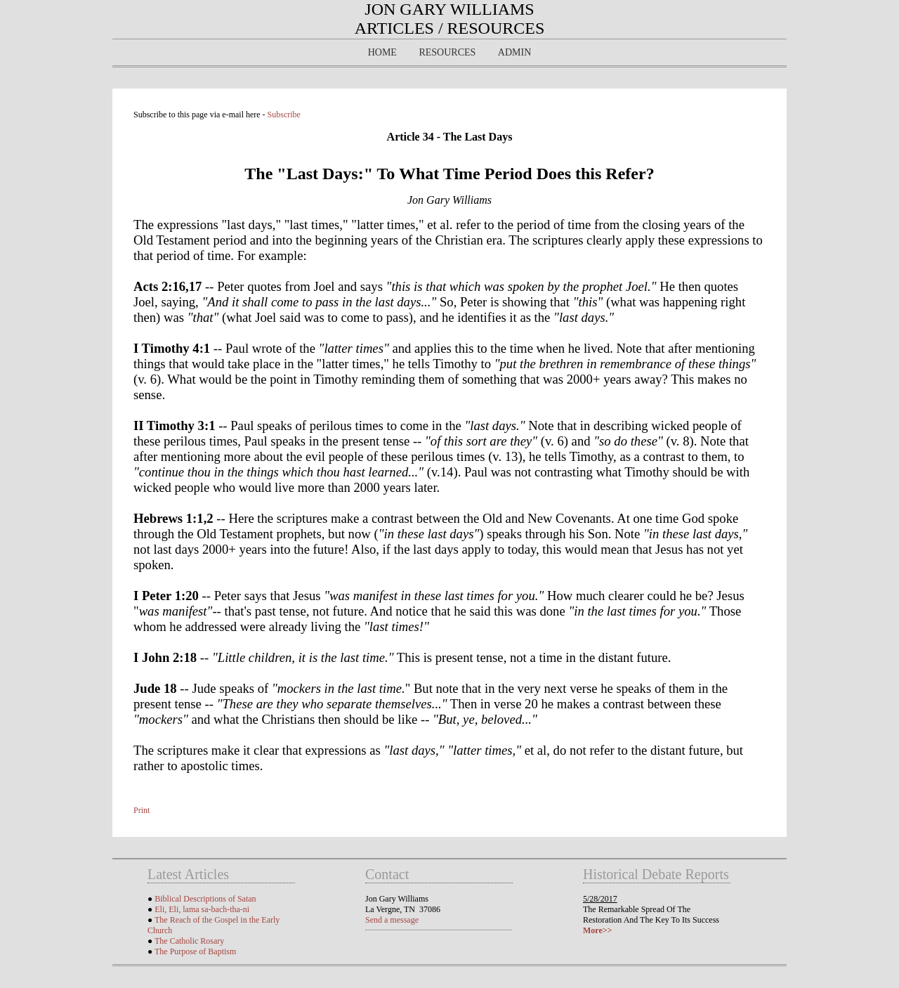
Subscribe (284, 114)
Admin (514, 52)
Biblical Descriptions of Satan (205, 899)
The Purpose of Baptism (195, 951)
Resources (447, 52)
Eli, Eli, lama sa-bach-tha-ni (202, 909)
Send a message (392, 920)
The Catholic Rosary (189, 941)
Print (141, 810)
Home (382, 52)
